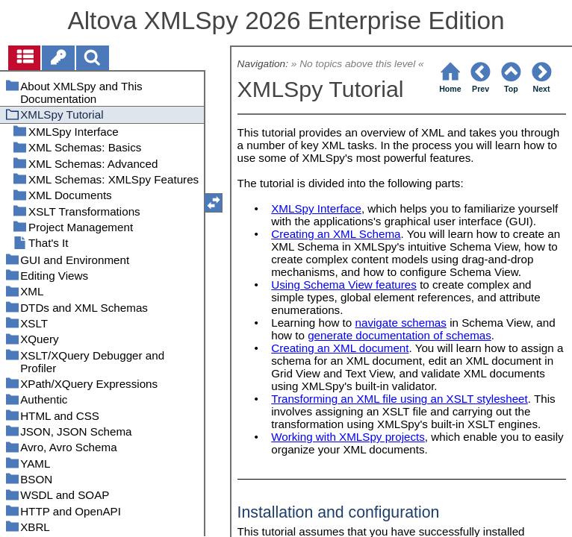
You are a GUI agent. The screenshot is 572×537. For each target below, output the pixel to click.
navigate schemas (401, 322)
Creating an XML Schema (335, 233)
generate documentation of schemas (399, 335)
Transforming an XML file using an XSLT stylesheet (399, 398)
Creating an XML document (339, 348)
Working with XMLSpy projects (348, 436)
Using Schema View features (344, 284)
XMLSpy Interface (316, 208)
